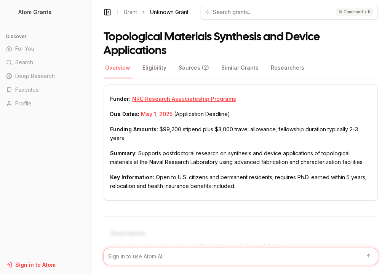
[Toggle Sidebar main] (91, 137)
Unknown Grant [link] (169, 12)
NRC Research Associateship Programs (184, 99)
